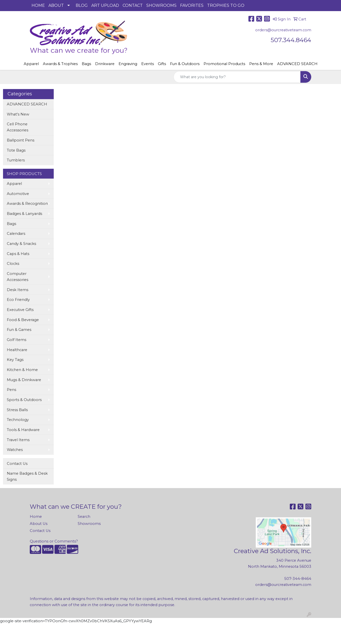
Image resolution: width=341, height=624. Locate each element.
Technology (18, 419)
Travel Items (18, 440)
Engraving (128, 64)
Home (36, 516)
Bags (86, 64)
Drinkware (105, 64)
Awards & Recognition (27, 203)
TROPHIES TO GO (225, 5)
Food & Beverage (23, 320)
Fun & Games (19, 329)
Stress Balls (17, 410)
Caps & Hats (18, 253)
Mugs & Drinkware (24, 380)
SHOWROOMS (161, 5)
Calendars (16, 233)
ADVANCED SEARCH (297, 64)
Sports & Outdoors (24, 400)
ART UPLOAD (105, 5)
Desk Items (17, 290)
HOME (38, 5)
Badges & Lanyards (24, 213)
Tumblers (16, 160)
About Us (38, 523)
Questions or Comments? (54, 541)
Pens (11, 389)
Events (147, 64)
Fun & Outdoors (185, 64)
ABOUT (56, 5)
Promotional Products (224, 64)
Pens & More (261, 64)
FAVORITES (192, 5)
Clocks (13, 263)
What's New (18, 114)
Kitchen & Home (22, 369)
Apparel (31, 64)
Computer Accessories (17, 276)
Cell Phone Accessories (17, 127)
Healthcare (17, 350)
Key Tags (15, 359)
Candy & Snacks (21, 243)
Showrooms (89, 523)
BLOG (82, 5)
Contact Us (17, 463)
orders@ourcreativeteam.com (283, 30)
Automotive (18, 193)
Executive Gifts (20, 309)
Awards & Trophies (60, 64)
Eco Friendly (18, 299)
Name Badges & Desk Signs (27, 476)
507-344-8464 (297, 578)
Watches (15, 449)
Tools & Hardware (23, 430)
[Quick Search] (237, 77)
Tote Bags (16, 150)
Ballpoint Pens (20, 140)
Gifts (162, 64)
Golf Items (16, 339)
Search (84, 516)
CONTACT (133, 5)
